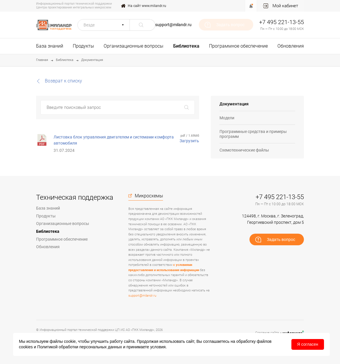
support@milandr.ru (173, 24)
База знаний (49, 46)
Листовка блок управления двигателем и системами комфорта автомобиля (114, 140)
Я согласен (307, 344)
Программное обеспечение (238, 46)
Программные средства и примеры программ (253, 134)
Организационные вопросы (133, 46)
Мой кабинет (285, 5)
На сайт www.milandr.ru (147, 6)
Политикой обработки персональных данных (79, 347)
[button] (103, 25)
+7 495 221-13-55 (281, 22)
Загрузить (189, 140)
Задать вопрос (230, 24)
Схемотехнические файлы (244, 150)
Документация (92, 60)
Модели (226, 118)
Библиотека (186, 46)
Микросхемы (149, 196)
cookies (26, 347)
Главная (42, 60)
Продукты (83, 46)
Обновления (290, 46)
